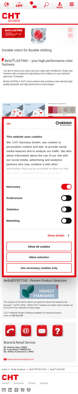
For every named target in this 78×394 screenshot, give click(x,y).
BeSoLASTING (57, 369)
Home (4, 369)
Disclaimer (19, 383)
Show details (56, 235)
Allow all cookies (39, 246)
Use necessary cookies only (39, 267)
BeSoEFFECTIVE (37, 369)
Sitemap (44, 383)
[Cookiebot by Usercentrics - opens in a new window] (55, 123)
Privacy (31, 383)
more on (13, 315)
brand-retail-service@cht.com (20, 359)
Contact (5, 383)
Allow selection (39, 257)
